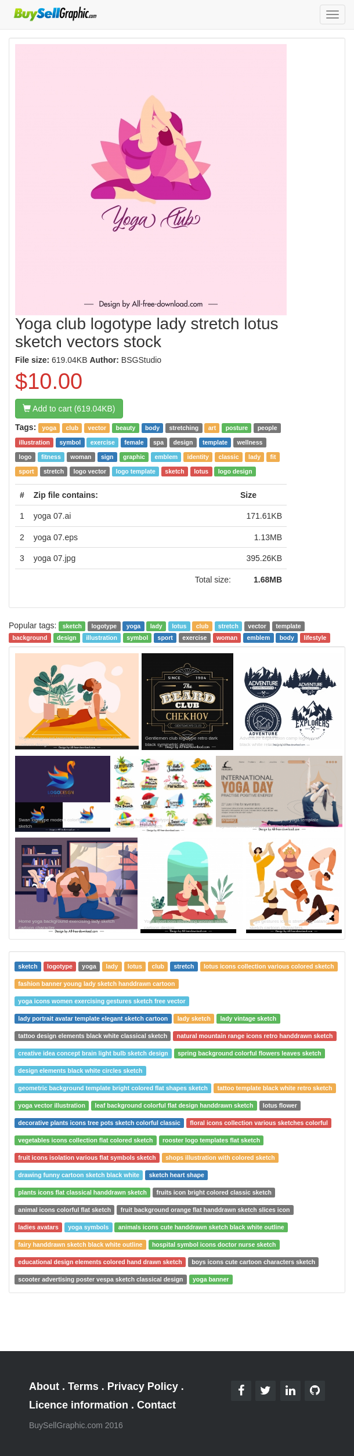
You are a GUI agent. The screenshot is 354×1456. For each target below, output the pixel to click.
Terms (83, 1386)
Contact (156, 1405)
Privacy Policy (142, 1386)
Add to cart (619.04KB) (69, 408)
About (44, 1386)
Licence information (78, 1405)
